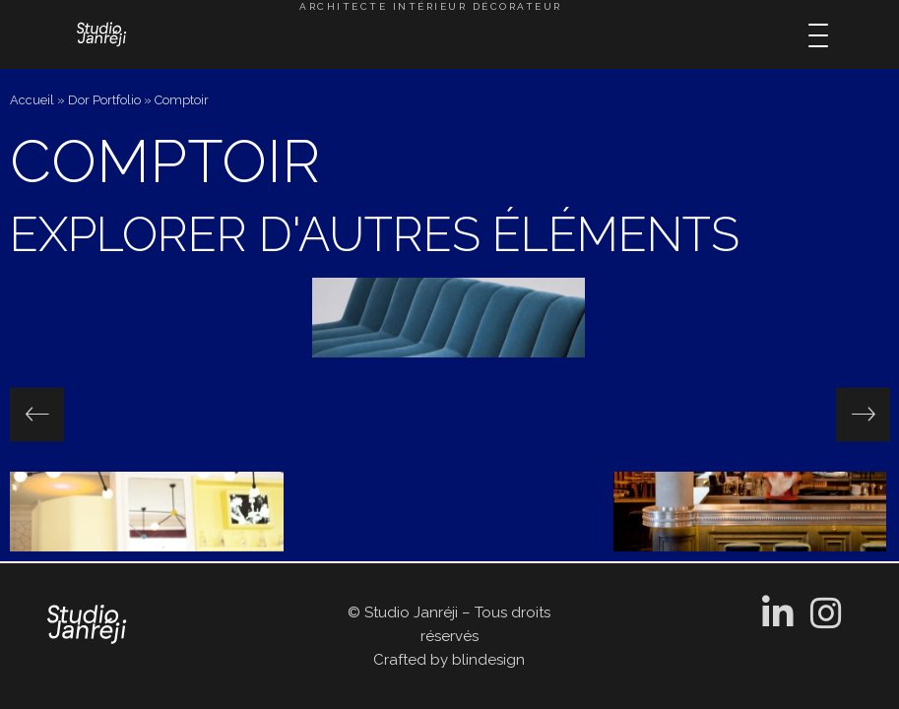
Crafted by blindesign (449, 660)
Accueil (32, 100)
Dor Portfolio (104, 100)
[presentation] (37, 414)
